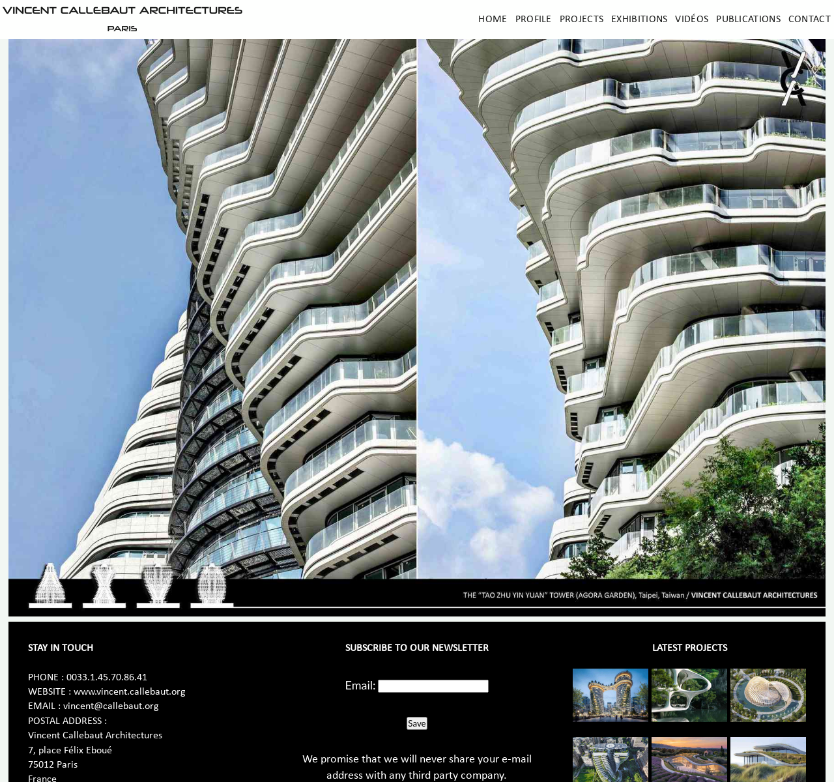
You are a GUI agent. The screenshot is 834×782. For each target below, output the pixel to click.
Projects (581, 19)
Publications (748, 19)
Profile (533, 19)
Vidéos (691, 19)
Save (416, 723)
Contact (809, 19)
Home (492, 19)
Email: (360, 685)
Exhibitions (639, 19)
